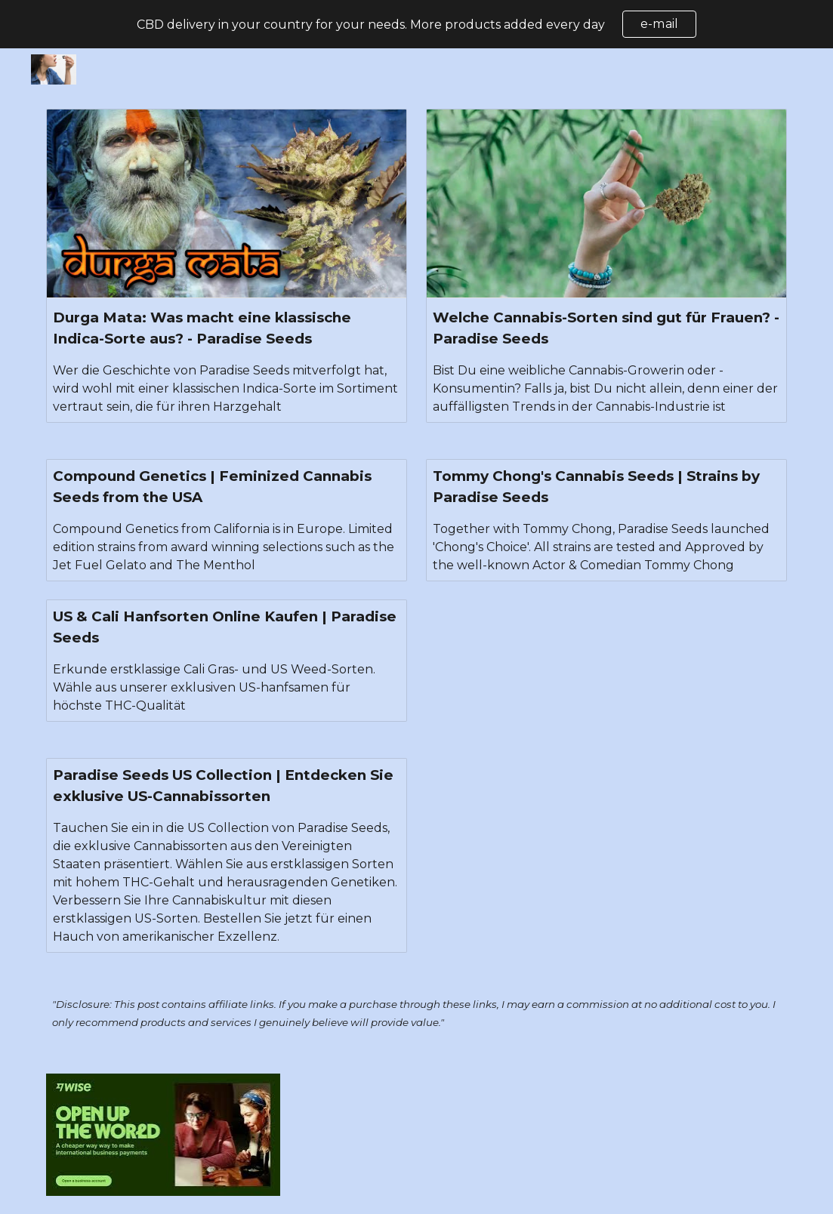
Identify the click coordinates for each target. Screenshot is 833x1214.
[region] (416, 24)
